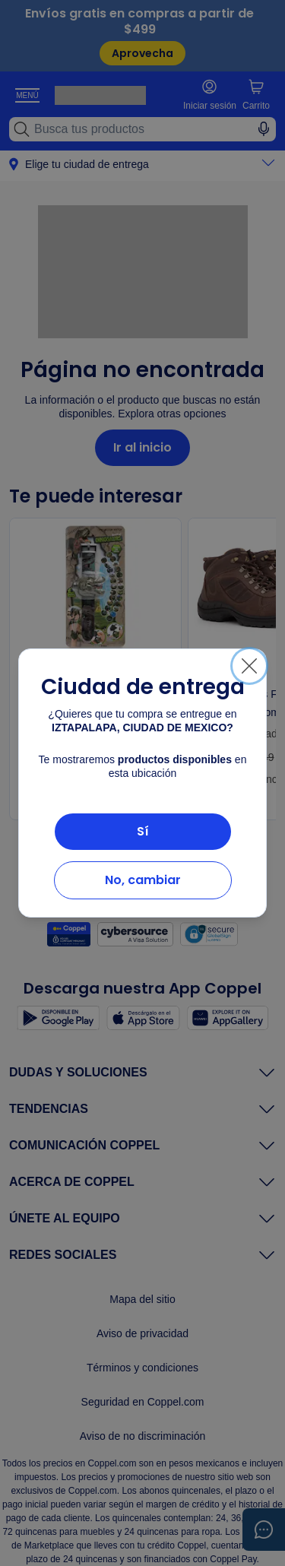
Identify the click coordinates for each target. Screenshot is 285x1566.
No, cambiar (143, 880)
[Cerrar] (249, 666)
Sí (143, 831)
